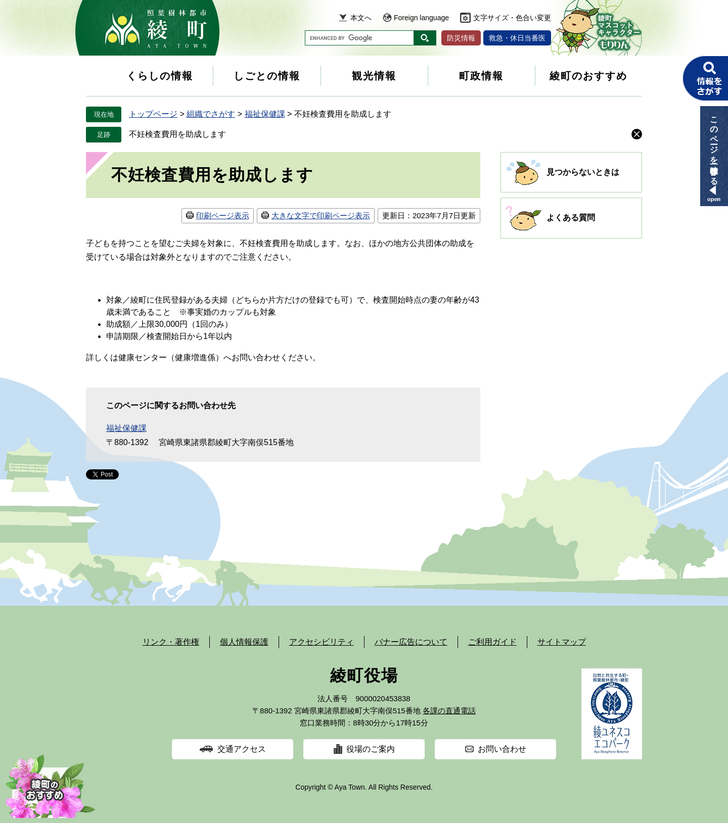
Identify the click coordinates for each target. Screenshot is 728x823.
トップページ (153, 114)
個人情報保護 (244, 642)
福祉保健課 (265, 114)
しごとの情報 (267, 75)
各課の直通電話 (449, 710)
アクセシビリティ (321, 642)
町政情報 (481, 75)
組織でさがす (211, 114)
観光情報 (374, 75)
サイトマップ (561, 642)
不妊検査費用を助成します (177, 134)
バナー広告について (411, 642)
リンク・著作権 (171, 642)
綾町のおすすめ (588, 75)
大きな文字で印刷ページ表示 (320, 215)
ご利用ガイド (492, 642)
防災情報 (461, 38)
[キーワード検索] (359, 38)
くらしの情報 (159, 75)
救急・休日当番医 (517, 38)
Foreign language (421, 18)
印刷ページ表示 (222, 215)
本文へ (361, 18)
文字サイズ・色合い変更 (512, 18)
